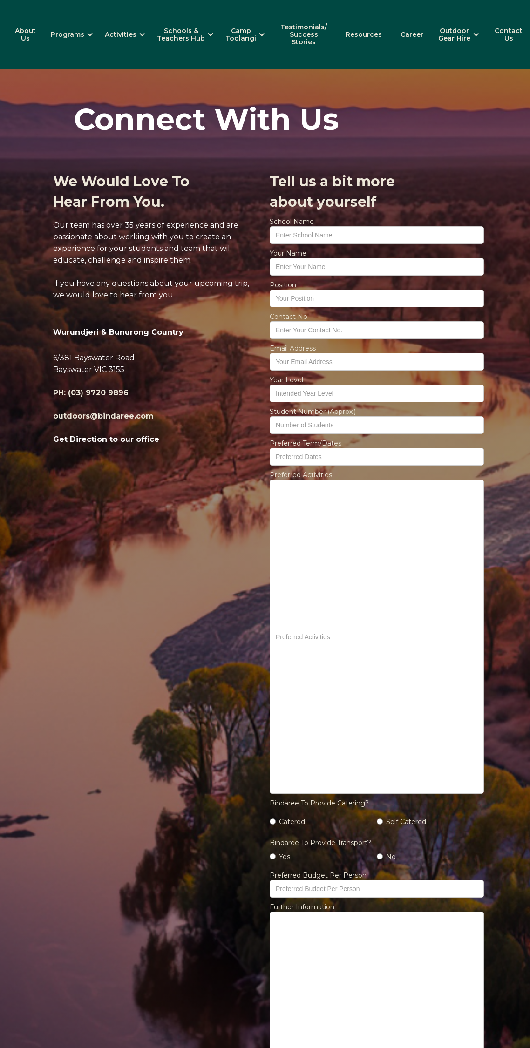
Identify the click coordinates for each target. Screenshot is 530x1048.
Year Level (286, 380)
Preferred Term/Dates (305, 443)
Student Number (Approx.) (313, 411)
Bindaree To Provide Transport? (320, 842)
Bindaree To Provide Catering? (319, 803)
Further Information (302, 907)
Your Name (288, 253)
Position (283, 285)
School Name (292, 221)
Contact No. (289, 316)
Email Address (293, 348)
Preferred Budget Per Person (318, 875)
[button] (72, 34)
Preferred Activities (301, 475)
